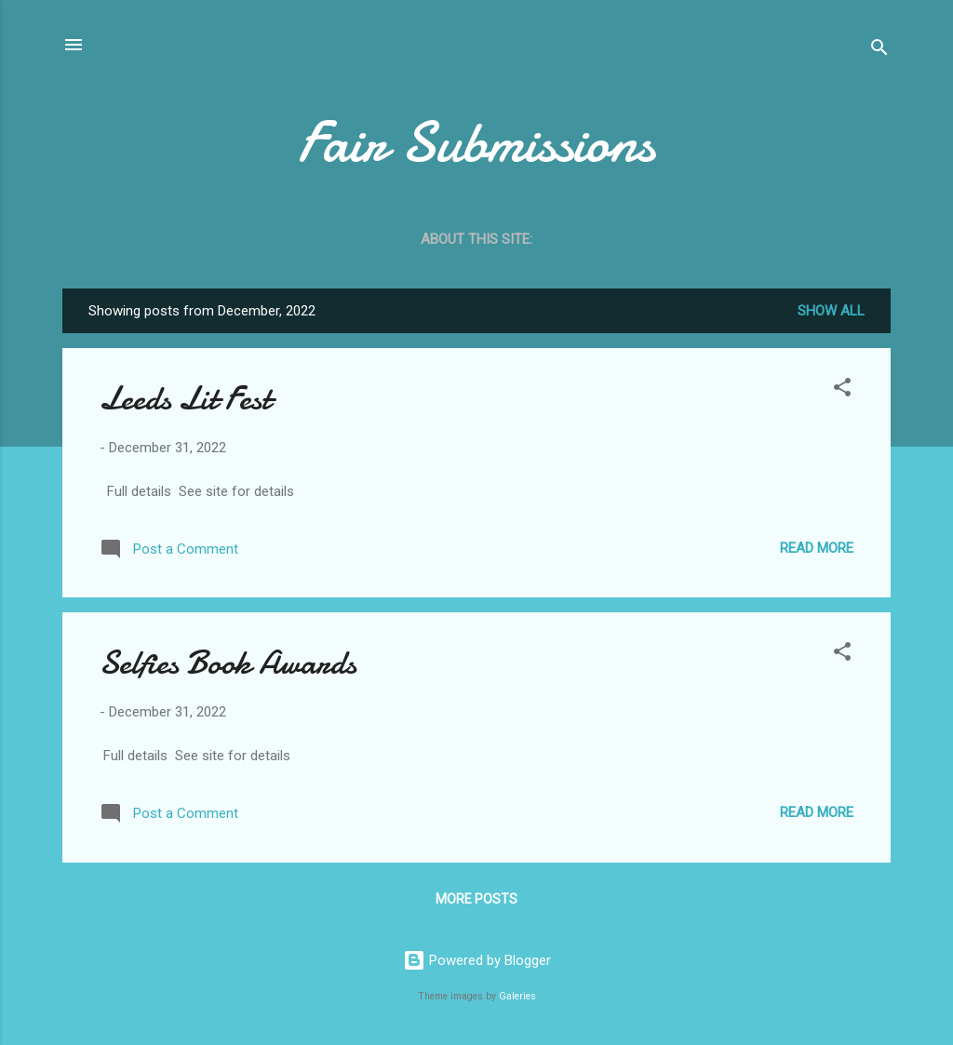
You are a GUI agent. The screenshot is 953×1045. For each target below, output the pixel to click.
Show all (831, 310)
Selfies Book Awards (228, 663)
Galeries (517, 996)
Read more (816, 548)
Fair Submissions (476, 142)
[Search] (879, 50)
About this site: (476, 239)
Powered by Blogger (477, 960)
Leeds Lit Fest (185, 399)
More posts (476, 898)
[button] (842, 390)
